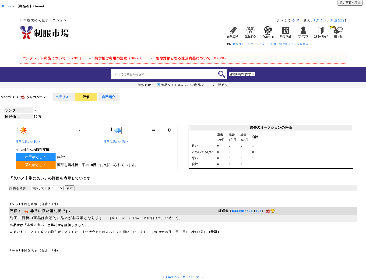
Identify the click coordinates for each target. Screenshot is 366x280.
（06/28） (120, 58)
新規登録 (337, 20)
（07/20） (192, 58)
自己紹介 (108, 97)
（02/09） (52, 58)
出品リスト (64, 97)
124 (259, 211)
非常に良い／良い (28, 141)
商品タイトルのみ (172, 85)
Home (6, 6)
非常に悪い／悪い (116, 141)
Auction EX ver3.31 (182, 277)
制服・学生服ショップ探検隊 (290, 44)
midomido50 (242, 211)
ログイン (319, 20)
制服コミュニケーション (249, 44)
